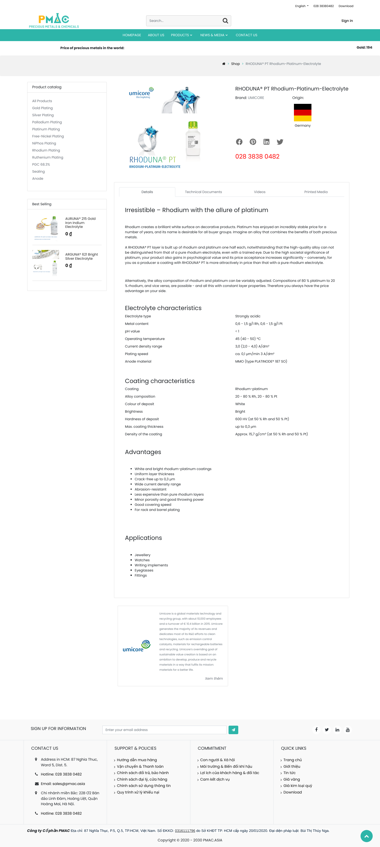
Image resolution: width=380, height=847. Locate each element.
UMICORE (256, 97)
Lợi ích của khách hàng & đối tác (229, 773)
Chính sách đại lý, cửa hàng (142, 779)
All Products (42, 100)
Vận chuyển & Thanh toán (140, 766)
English (300, 6)
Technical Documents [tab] (203, 191)
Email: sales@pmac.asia (63, 783)
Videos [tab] (259, 191)
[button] (233, 730)
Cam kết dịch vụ (215, 779)
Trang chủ (292, 760)
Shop (235, 63)
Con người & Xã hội (217, 760)
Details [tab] (147, 191)
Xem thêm (214, 678)
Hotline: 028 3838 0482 (61, 774)
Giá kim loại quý (297, 785)
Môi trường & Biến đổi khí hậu (226, 766)
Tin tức (289, 773)
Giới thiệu (291, 766)
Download (346, 6)
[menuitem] (132, 35)
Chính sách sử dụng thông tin (144, 785)
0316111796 (185, 831)
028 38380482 (323, 6)
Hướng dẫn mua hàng (137, 760)
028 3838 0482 (257, 156)
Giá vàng (291, 779)
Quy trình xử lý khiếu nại (138, 792)
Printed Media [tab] (316, 191)
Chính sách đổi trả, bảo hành (143, 773)
